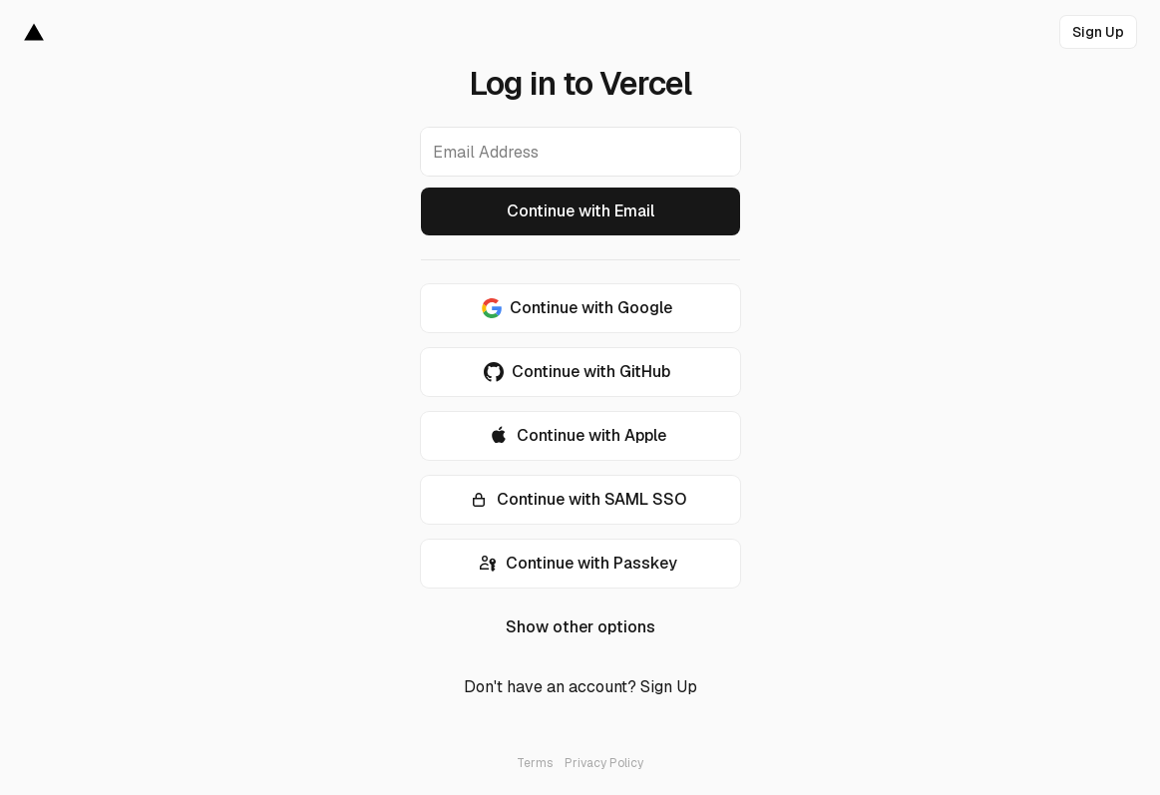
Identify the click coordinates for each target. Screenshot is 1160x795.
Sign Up (668, 686)
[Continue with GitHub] (580, 372)
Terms (535, 763)
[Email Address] (580, 152)
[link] (1098, 32)
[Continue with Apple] (580, 436)
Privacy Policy (604, 763)
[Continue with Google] (580, 308)
